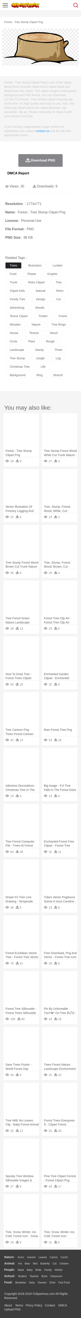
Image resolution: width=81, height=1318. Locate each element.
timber (43, 316)
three (58, 349)
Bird (35, 1263)
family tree (17, 299)
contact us (42, 131)
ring (39, 375)
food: (8, 1282)
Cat (55, 1263)
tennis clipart (19, 316)
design (40, 299)
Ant (20, 1263)
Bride (38, 1269)
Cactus (54, 1257)
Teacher (34, 1276)
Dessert (42, 1282)
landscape (17, 349)
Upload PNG (12, 1309)
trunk (13, 282)
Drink (52, 1282)
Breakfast (20, 1282)
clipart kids (17, 290)
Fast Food (64, 1282)
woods (39, 307)
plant (31, 341)
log (58, 358)
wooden (15, 324)
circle (13, 341)
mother (58, 1269)
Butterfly (45, 1263)
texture (34, 333)
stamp (39, 349)
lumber (57, 265)
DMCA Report (18, 173)
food (13, 274)
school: (9, 1276)
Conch (64, 1257)
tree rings (58, 324)
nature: (9, 1257)
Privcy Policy (34, 1305)
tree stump (17, 358)
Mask (21, 1269)
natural (40, 290)
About (8, 1305)
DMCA (62, 1305)
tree (59, 282)
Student (22, 1276)
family (48, 1269)
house (14, 333)
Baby (29, 1269)
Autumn (31, 1257)
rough (50, 341)
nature (36, 324)
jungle (40, 358)
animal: (9, 1263)
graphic (52, 274)
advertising (17, 307)
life (43, 366)
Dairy (32, 1282)
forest (63, 316)
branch (58, 375)
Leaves (43, 1257)
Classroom (56, 1276)
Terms (19, 1305)
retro (59, 290)
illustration (35, 265)
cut (58, 299)
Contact (50, 1305)
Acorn (21, 1257)
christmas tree (20, 366)
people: (9, 1269)
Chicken (64, 1263)
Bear (27, 1263)
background (18, 375)
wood (53, 333)
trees (13, 265)
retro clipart (36, 282)
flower (31, 274)
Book (44, 1276)
